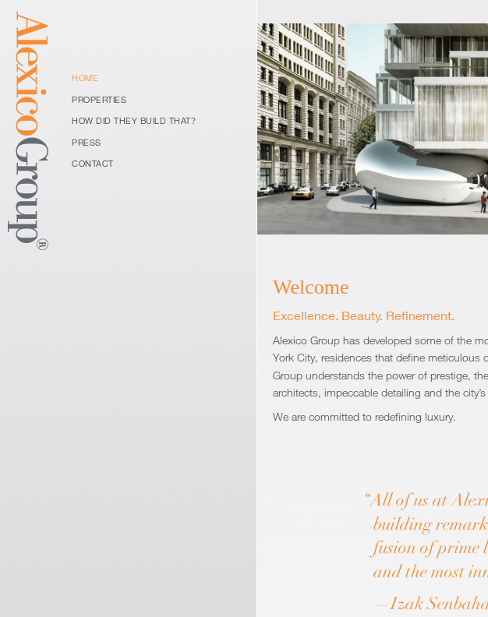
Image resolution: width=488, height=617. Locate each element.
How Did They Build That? (134, 120)
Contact (93, 163)
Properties (99, 99)
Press (86, 142)
